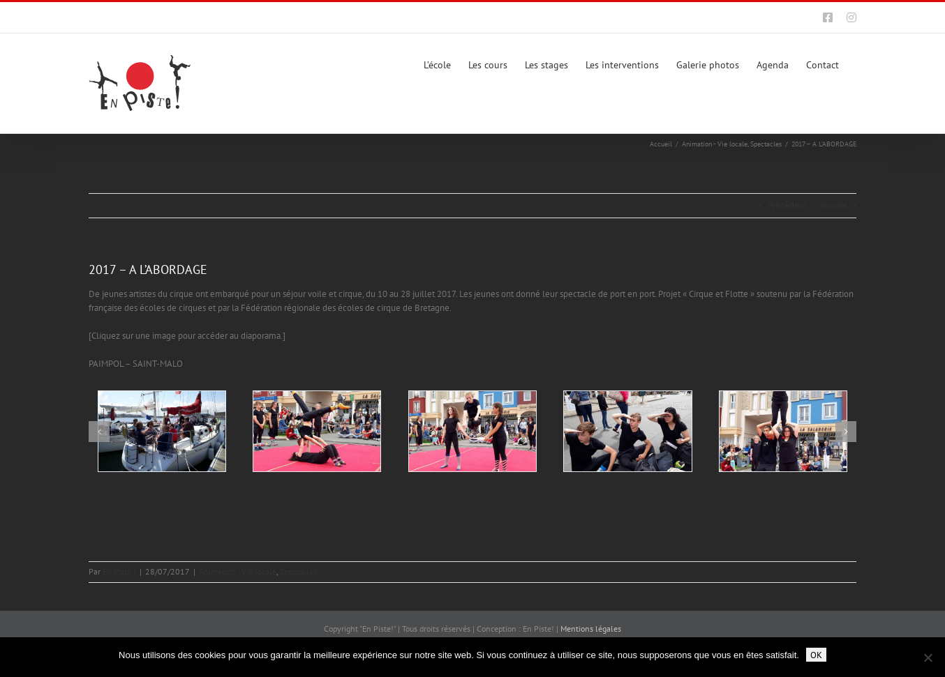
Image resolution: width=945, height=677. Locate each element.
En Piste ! (119, 571)
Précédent (787, 205)
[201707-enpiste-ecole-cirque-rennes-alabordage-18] (316, 431)
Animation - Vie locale (237, 571)
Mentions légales (590, 628)
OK (816, 654)
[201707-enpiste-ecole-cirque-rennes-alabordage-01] (161, 431)
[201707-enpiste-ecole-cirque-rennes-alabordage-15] (783, 431)
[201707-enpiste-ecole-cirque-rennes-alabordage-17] (472, 431)
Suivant (833, 205)
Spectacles (298, 571)
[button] (99, 431)
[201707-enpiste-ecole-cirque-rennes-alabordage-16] (627, 431)
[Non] (928, 657)
